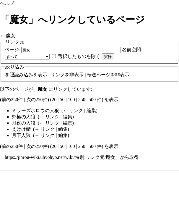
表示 (42, 74)
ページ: (12, 49)
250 (81, 99)
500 (92, 99)
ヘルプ (7, 3)
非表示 (76, 74)
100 (71, 99)
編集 (91, 110)
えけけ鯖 (21, 129)
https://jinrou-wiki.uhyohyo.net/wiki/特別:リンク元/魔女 (60, 157)
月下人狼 (21, 135)
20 (54, 99)
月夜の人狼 (23, 122)
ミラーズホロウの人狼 (35, 110)
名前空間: (132, 49)
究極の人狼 (23, 116)
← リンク (73, 110)
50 (62, 99)
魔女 (10, 35)
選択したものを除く (79, 56)
